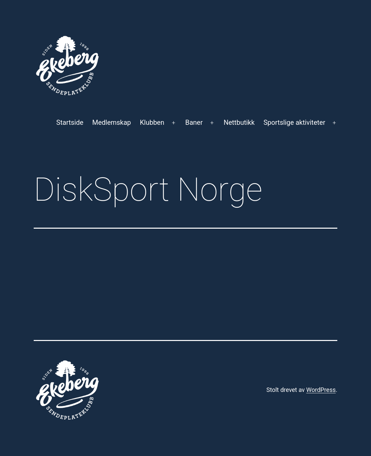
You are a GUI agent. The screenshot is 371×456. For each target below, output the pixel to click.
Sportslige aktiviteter (294, 122)
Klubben (152, 122)
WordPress (321, 389)
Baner (194, 122)
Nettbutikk (239, 122)
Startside (69, 122)
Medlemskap (111, 122)
